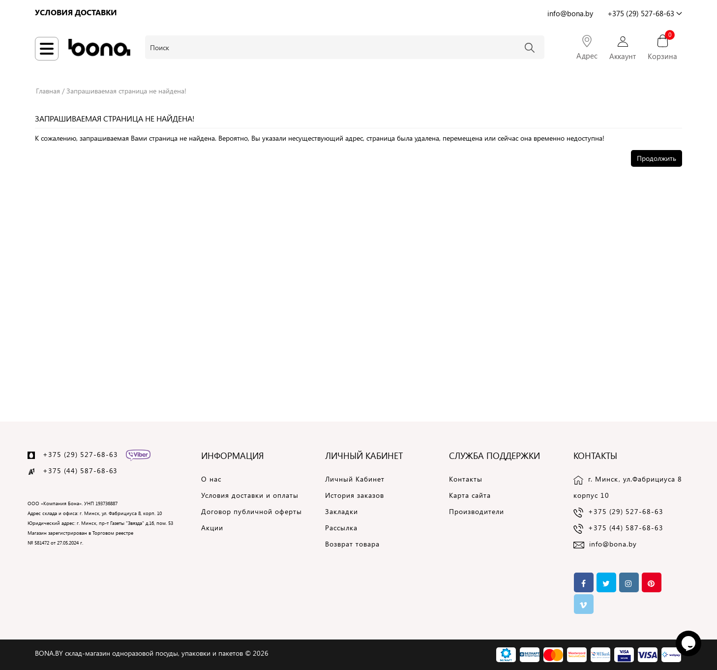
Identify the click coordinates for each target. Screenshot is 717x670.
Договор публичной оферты (251, 511)
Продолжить (656, 158)
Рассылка (341, 527)
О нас (211, 479)
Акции (212, 527)
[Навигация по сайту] (47, 49)
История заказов (354, 495)
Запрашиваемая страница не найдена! (126, 90)
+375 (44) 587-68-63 (625, 527)
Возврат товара (352, 543)
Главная (48, 90)
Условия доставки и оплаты (250, 495)
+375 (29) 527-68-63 (80, 454)
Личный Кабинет (355, 479)
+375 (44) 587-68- (76, 470)
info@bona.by (613, 543)
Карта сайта (470, 495)
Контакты (465, 479)
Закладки (341, 511)
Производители (476, 511)
